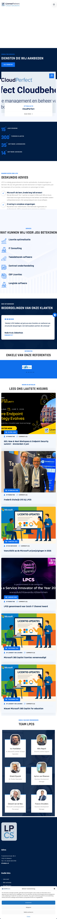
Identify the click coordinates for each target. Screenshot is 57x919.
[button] (54, 889)
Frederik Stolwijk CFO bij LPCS (17, 500)
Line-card (6, 880)
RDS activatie (7, 883)
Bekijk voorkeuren (28, 912)
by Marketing (9, 437)
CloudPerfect (28, 109)
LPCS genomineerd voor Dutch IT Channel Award (26, 606)
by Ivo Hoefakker (10, 546)
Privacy (28, 916)
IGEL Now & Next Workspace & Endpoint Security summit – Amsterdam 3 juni (26, 443)
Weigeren (28, 907)
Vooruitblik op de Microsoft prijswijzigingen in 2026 (27, 551)
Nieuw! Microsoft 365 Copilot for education (23, 709)
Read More (27, 114)
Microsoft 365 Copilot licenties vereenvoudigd (25, 657)
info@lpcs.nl (5, 864)
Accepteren (28, 902)
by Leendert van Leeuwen (13, 653)
